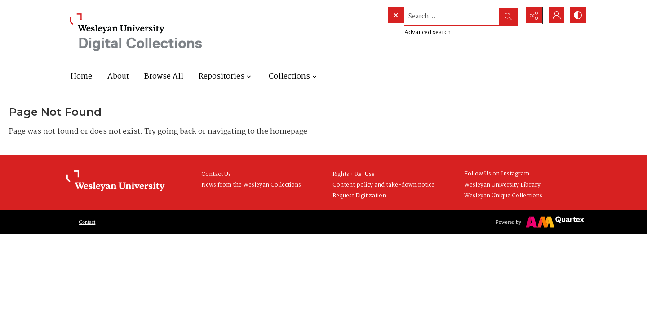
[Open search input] (509, 15)
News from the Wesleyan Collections (251, 185)
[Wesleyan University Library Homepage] (115, 181)
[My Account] (554, 15)
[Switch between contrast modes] (577, 15)
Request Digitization (359, 196)
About (118, 76)
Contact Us (216, 174)
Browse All (163, 76)
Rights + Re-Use (353, 174)
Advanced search (409, 31)
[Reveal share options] (532, 15)
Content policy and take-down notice (383, 185)
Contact (87, 222)
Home (81, 76)
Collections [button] (294, 76)
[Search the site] (434, 15)
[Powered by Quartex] (539, 222)
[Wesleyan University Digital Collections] (136, 32)
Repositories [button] (226, 76)
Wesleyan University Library (502, 185)
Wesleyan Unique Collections (503, 196)
